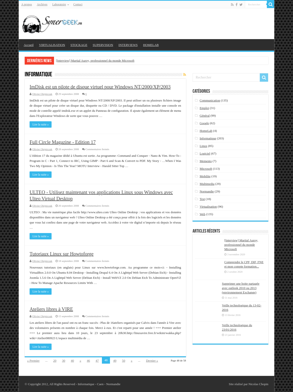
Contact (77, 4)
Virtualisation (208, 206)
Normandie (207, 191)
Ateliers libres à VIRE (51, 309)
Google (204, 123)
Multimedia (207, 184)
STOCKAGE (78, 45)
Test (202, 199)
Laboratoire (59, 4)
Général (205, 115)
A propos (26, 4)
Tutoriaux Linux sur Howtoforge (62, 254)
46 (88, 360)
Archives (42, 4)
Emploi (204, 108)
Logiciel (205, 153)
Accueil (28, 45)
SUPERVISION (103, 45)
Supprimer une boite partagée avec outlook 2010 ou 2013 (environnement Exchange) (240, 288)
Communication (210, 100)
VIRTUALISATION (52, 45)
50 (123, 360)
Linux (203, 146)
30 (63, 360)
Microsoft (206, 168)
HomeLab (206, 131)
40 (72, 360)
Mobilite (205, 176)
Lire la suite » (41, 124)
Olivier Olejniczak (42, 93)
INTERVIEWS (128, 45)
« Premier (33, 360)
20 (54, 360)
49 (114, 360)
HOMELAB (151, 45)
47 (97, 360)
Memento (206, 161)
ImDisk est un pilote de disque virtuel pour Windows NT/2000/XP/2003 (100, 87)
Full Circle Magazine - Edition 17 (63, 142)
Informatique (208, 138)
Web (203, 214)
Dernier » (152, 360)
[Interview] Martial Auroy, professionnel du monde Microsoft (95, 60)
